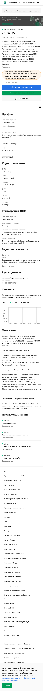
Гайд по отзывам (9, 549)
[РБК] (5, 2)
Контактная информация (12, 644)
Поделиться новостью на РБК (14, 475)
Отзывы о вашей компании (13, 489)
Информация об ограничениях (14, 653)
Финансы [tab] (14, 107)
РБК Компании (14, 3)
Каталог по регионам (11, 567)
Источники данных (10, 617)
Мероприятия (8, 530)
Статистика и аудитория (12, 612)
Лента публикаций (10, 512)
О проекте (7, 471)
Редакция (27, 644)
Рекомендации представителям (15, 585)
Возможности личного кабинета (15, 558)
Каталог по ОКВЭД (10, 563)
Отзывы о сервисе (10, 503)
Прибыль (25, 302)
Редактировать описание (10, 82)
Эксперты (7, 517)
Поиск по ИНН (9, 608)
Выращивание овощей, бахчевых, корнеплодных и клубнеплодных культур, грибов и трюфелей (21, 261)
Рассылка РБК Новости (26, 648)
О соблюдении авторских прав (14, 662)
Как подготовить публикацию (14, 553)
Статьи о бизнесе (9, 540)
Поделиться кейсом (10, 494)
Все (4, 302)
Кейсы (6, 521)
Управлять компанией (21, 87)
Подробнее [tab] (6, 67)
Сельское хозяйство (8, 37)
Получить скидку (7, 23)
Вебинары (7, 526)
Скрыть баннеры (9, 648)
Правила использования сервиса (15, 590)
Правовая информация (11, 657)
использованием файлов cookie (14, 678)
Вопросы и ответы (10, 626)
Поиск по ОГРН (9, 603)
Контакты (7, 599)
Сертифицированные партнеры (15, 508)
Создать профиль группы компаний (16, 498)
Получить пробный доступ (13, 480)
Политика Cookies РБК (11, 635)
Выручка (14, 302)
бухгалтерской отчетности (20, 297)
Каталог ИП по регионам (12, 581)
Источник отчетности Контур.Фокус (16, 621)
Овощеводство (22, 37)
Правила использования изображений (17, 595)
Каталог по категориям (12, 572)
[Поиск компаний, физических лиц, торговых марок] (21, 10)
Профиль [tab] (5, 107)
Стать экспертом (9, 485)
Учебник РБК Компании (12, 535)
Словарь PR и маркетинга (12, 630)
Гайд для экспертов (10, 544)
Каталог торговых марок (12, 576)
